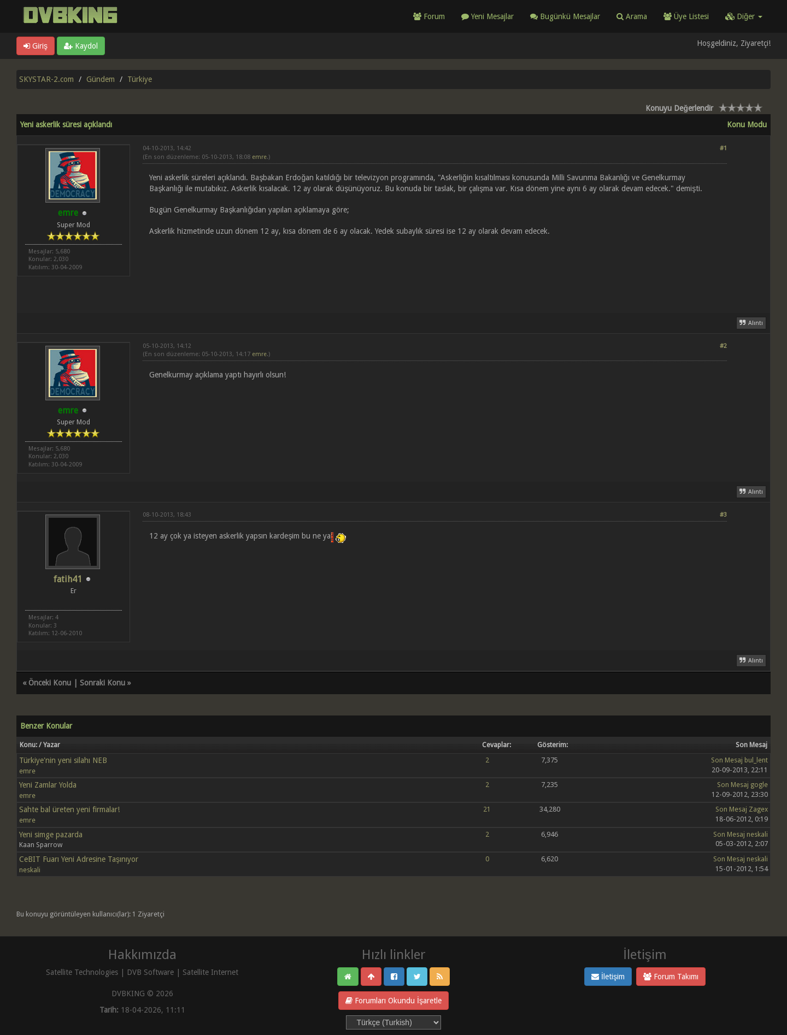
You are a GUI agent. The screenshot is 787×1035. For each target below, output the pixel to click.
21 (487, 809)
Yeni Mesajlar (487, 16)
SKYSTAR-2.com (46, 79)
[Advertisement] (435, 268)
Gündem (100, 79)
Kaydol (81, 46)
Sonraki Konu (102, 682)
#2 (723, 346)
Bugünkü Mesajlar (565, 16)
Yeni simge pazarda (51, 834)
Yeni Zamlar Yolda (48, 784)
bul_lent (756, 760)
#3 (723, 514)
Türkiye (139, 79)
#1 (723, 148)
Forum (429, 16)
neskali (757, 834)
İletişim (608, 976)
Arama (631, 16)
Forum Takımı (670, 976)
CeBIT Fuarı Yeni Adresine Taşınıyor (78, 859)
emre (259, 157)
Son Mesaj (727, 760)
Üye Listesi (686, 16)
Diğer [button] (743, 16)
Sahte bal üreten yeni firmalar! (69, 809)
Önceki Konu (49, 682)
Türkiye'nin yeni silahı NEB (63, 760)
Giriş (36, 46)
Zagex (758, 809)
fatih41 (68, 579)
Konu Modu (747, 124)
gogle (759, 784)
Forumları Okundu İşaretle (393, 1000)
